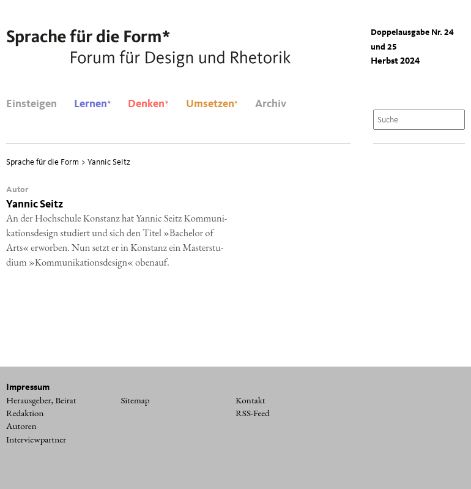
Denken (148, 104)
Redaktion (25, 413)
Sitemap (135, 400)
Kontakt (250, 400)
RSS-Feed (253, 413)
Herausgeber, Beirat (41, 400)
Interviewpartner (36, 439)
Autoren (21, 426)
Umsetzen (212, 104)
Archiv (270, 104)
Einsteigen (31, 104)
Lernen (92, 104)
